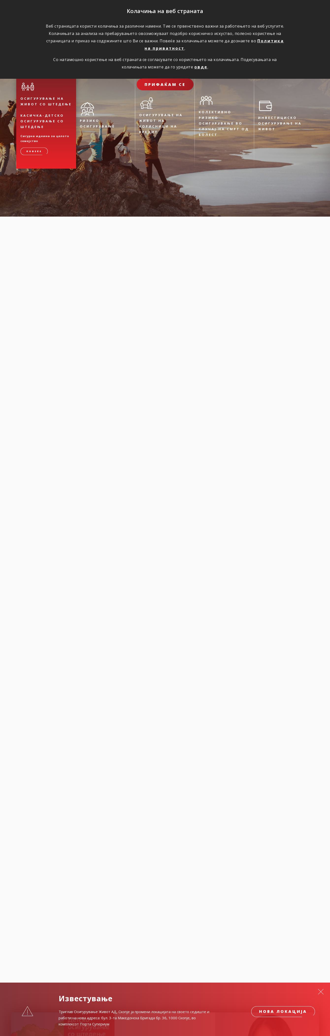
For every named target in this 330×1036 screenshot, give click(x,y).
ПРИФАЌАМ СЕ (165, 84)
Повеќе (34, 151)
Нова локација (283, 1011)
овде (201, 67)
